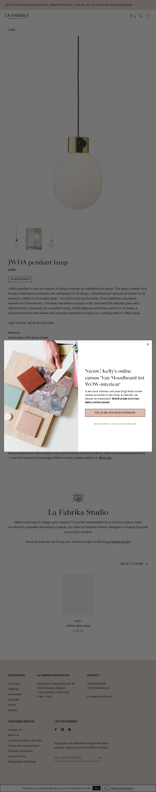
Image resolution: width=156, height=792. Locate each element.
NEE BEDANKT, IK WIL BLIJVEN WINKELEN (115, 424)
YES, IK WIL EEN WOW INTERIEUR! (115, 413)
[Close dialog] (147, 344)
